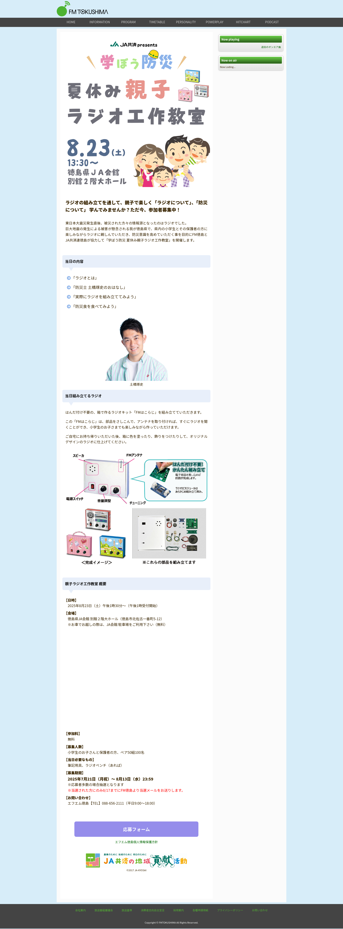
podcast (272, 22)
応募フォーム (136, 829)
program (128, 22)
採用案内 (178, 910)
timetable (157, 22)
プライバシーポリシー (230, 910)
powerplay (215, 22)
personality (186, 22)
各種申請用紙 (200, 910)
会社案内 (80, 910)
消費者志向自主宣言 (152, 910)
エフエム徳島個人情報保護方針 (136, 842)
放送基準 (127, 910)
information (99, 22)
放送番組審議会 (103, 910)
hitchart (243, 22)
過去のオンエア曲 (271, 47)
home (71, 22)
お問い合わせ (260, 910)
